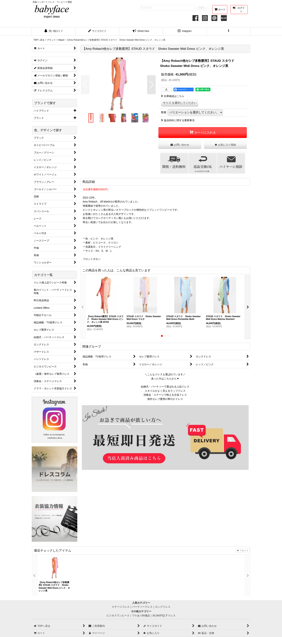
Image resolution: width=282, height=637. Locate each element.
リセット (242, 550)
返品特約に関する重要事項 (178, 120)
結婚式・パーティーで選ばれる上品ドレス (165, 386)
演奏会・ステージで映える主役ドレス (165, 394)
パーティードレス (142, 606)
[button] (228, 31)
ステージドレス (121, 606)
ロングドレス (162, 606)
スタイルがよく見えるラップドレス (165, 390)
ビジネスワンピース (117, 615)
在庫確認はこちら (172, 96)
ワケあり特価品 (141, 615)
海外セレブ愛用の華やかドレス (165, 399)
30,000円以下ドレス (164, 615)
